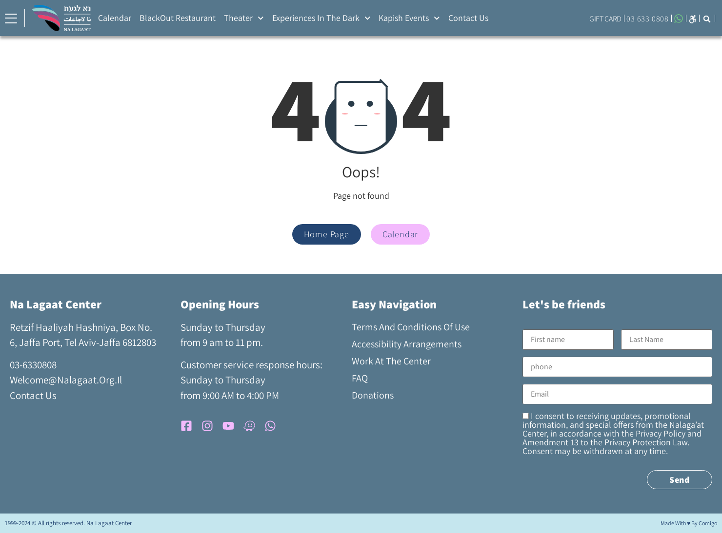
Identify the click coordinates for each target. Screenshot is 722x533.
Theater (244, 18)
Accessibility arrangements (406, 344)
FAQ (360, 378)
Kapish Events (409, 18)
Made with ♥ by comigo (689, 523)
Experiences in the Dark (321, 18)
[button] (692, 18)
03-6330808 (33, 364)
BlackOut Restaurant (178, 17)
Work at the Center (391, 361)
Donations (373, 395)
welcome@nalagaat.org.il (66, 379)
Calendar (114, 17)
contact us (33, 395)
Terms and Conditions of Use (411, 327)
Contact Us (468, 17)
